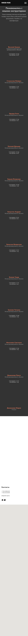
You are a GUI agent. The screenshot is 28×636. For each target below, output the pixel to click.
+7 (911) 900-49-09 (5, 491)
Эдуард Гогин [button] (14, 114)
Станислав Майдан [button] (14, 81)
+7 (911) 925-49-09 (5, 492)
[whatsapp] (5, 500)
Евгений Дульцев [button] (14, 146)
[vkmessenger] (2, 500)
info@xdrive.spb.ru (5, 495)
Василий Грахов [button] (14, 47)
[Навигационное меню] (25, 3)
